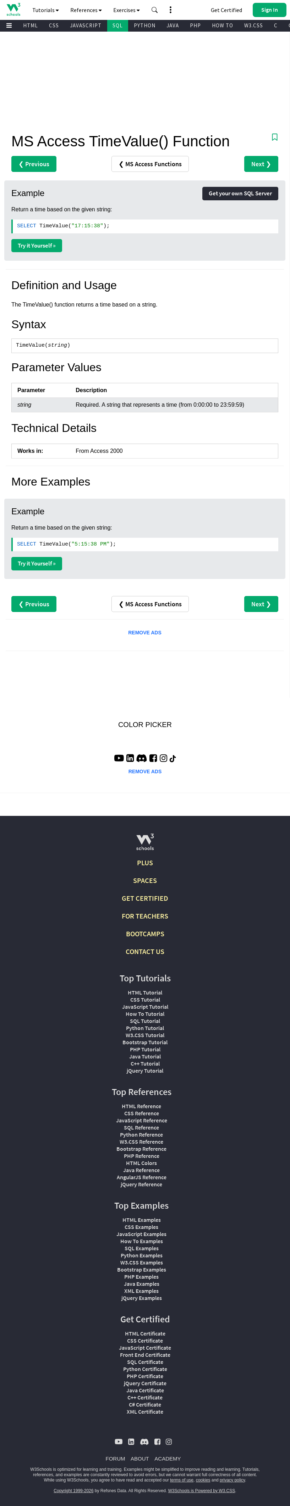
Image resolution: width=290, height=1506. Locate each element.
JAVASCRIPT (86, 25)
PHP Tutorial (145, 1049)
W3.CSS (253, 25)
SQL (118, 25)
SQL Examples (142, 1248)
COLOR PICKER (145, 724)
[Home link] (13, 9)
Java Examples (141, 1283)
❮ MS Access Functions (150, 164)
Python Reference (141, 1134)
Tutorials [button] (45, 9)
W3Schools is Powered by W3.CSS (201, 1490)
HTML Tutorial (145, 992)
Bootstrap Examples (141, 1269)
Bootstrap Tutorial (145, 1042)
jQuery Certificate (145, 1383)
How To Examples (141, 1241)
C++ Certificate (145, 1397)
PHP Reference (141, 1155)
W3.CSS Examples (141, 1262)
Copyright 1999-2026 (73, 1490)
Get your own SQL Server (240, 193)
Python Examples (142, 1255)
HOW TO (222, 25)
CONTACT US (145, 951)
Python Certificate (145, 1368)
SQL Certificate (145, 1361)
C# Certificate (145, 1404)
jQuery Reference (141, 1184)
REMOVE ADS (145, 632)
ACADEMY (167, 1459)
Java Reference (141, 1170)
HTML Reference (141, 1106)
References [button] (86, 9)
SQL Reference (141, 1127)
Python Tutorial (145, 1027)
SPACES (145, 880)
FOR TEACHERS (145, 915)
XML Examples (141, 1290)
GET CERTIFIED (145, 898)
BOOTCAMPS (145, 933)
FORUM (115, 1459)
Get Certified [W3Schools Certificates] (226, 9)
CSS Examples (141, 1226)
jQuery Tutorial (145, 1070)
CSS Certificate (145, 1340)
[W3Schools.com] (145, 844)
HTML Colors (141, 1162)
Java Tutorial (145, 1056)
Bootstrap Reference (141, 1148)
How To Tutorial (145, 1013)
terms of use (181, 1480)
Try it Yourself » (37, 245)
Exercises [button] (126, 9)
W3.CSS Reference (141, 1141)
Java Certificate (145, 1390)
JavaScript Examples (141, 1233)
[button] (154, 10)
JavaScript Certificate (145, 1347)
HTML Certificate (145, 1333)
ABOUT (140, 1459)
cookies (203, 1480)
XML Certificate (145, 1411)
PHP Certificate (145, 1376)
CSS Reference (141, 1113)
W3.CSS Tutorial (145, 1035)
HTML (30, 25)
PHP (195, 25)
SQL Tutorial (145, 1020)
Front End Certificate (145, 1354)
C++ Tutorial (145, 1063)
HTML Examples (141, 1219)
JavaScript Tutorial (145, 1006)
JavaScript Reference (141, 1120)
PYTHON (144, 25)
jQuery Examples (141, 1297)
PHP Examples (141, 1276)
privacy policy (232, 1480)
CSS (54, 25)
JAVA (172, 25)
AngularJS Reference (141, 1177)
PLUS (145, 862)
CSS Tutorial (145, 999)
